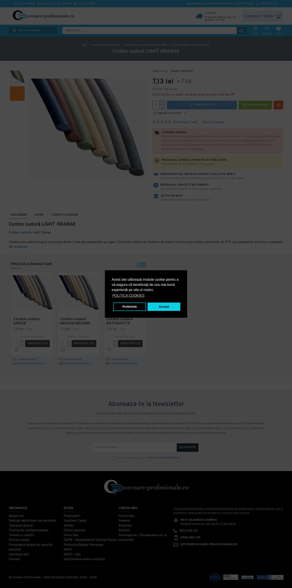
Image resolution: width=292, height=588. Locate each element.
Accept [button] (164, 306)
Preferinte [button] (129, 306)
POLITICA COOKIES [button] (128, 295)
